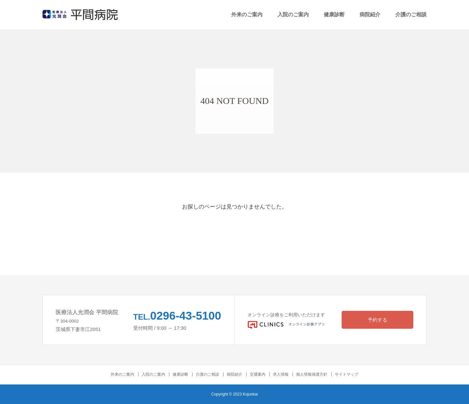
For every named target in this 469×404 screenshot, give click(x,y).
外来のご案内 (247, 14)
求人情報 (281, 374)
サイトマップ (346, 374)
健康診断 (334, 14)
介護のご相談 (411, 14)
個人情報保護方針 (311, 374)
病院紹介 (370, 14)
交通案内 (257, 374)
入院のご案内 (293, 14)
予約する (377, 320)
